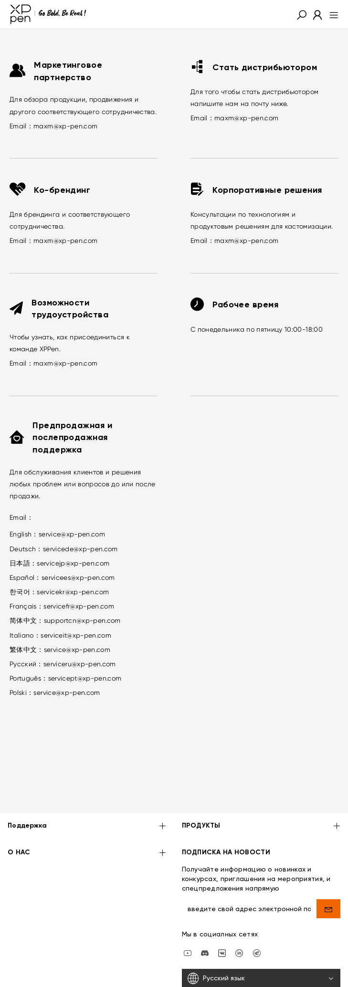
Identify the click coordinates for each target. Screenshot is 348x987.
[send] (328, 880)
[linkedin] (239, 924)
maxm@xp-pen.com (65, 126)
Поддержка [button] (87, 798)
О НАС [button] (87, 824)
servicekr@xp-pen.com (73, 592)
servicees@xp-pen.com (78, 577)
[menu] (331, 14)
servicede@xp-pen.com (80, 549)
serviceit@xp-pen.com (76, 635)
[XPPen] (48, 14)
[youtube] (187, 924)
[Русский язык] (261, 950)
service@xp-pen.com (72, 534)
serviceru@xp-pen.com (79, 664)
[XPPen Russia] (257, 924)
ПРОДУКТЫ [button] (261, 798)
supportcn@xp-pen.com (82, 620)
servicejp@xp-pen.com (73, 563)
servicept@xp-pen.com (85, 678)
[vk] (222, 924)
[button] (301, 14)
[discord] (205, 924)
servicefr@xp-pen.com (78, 606)
